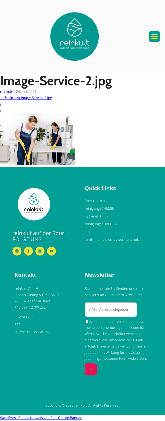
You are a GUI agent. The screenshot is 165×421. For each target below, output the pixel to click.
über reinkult (95, 200)
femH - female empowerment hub (112, 239)
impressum (24, 316)
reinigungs (99, 208)
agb (17, 324)
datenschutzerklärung (32, 331)
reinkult (6, 91)
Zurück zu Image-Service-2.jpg (26, 97)
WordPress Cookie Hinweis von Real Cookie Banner (41, 417)
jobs (88, 231)
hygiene (96, 216)
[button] (74, 36)
